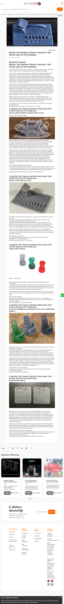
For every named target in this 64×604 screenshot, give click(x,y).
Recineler (11, 537)
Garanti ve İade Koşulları (25, 549)
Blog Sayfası (11, 14)
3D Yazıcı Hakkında (21, 14)
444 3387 (49, 536)
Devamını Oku (7, 493)
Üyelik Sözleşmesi (25, 540)
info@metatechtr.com (53, 540)
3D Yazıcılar (12, 531)
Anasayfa (3, 14)
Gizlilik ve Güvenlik (24, 553)
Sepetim (36, 541)
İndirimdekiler (38, 538)
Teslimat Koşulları (24, 536)
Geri (60, 15)
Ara (60, 9)
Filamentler (12, 534)
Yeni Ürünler (37, 533)
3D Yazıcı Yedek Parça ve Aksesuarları (12, 547)
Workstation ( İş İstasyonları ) (13, 541)
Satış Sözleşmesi (25, 545)
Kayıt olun (51, 512)
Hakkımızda (25, 533)
